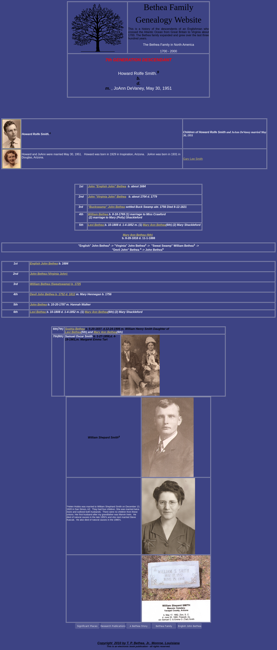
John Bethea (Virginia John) (49, 273)
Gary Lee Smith (193, 158)
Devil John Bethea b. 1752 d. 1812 (52, 294)
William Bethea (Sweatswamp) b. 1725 (55, 284)
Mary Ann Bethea (154, 224)
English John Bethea (44, 263)
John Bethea (38, 304)
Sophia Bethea (75, 328)
